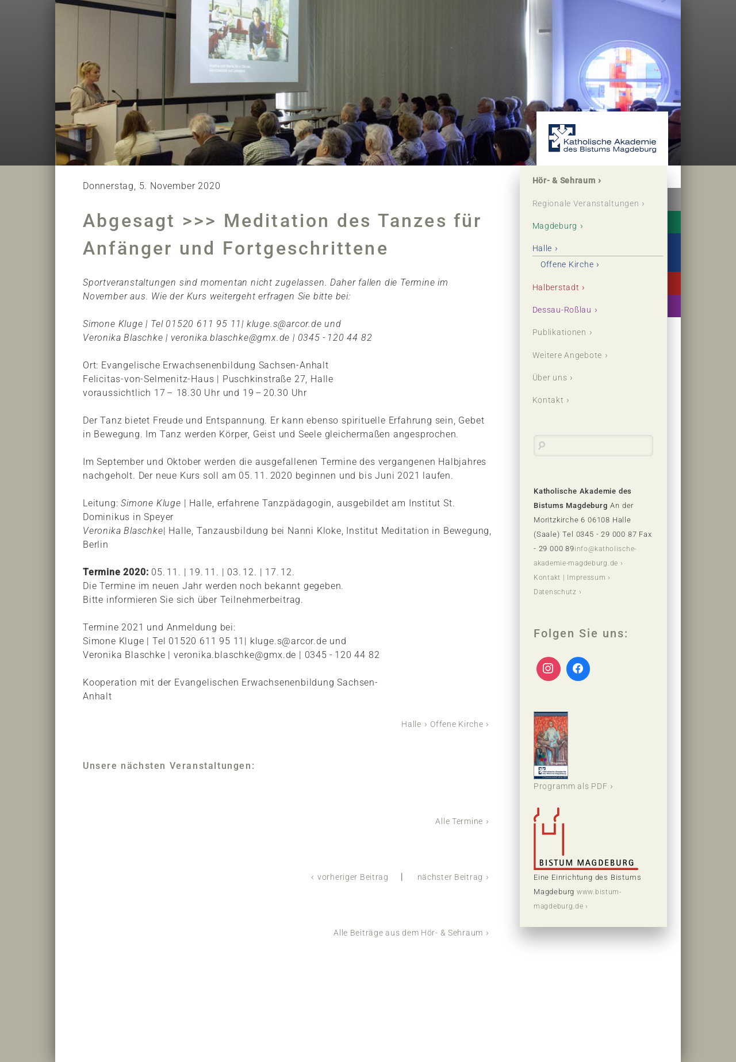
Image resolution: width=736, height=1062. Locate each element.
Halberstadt (560, 302)
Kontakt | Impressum (572, 594)
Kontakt (551, 417)
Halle (403, 723)
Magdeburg (559, 241)
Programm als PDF (576, 769)
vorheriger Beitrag (341, 875)
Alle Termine (455, 820)
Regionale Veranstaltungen (570, 211)
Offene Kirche (453, 723)
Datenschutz (557, 609)
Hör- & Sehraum (570, 181)
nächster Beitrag (446, 875)
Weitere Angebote (573, 371)
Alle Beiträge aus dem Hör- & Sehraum (397, 930)
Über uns (553, 394)
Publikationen (564, 348)
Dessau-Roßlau (567, 325)
